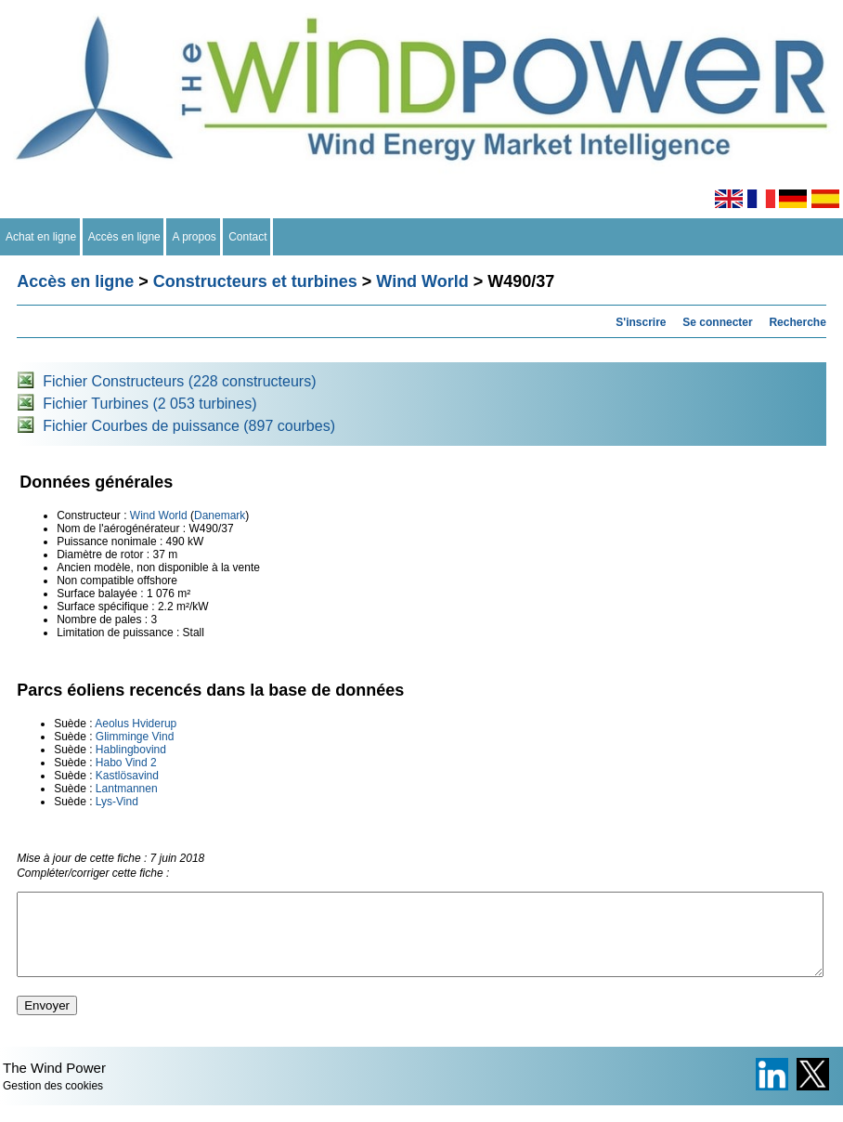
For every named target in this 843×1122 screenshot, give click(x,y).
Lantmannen (127, 788)
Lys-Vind (117, 801)
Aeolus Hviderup (135, 723)
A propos (194, 236)
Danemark (219, 515)
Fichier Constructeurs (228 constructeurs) (179, 381)
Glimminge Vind (135, 736)
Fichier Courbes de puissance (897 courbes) (189, 426)
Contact (248, 236)
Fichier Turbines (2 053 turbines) (149, 403)
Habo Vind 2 (126, 762)
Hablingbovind (131, 749)
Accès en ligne (125, 236)
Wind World (422, 281)
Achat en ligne (41, 236)
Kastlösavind (127, 775)
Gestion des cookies (53, 1102)
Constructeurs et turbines (255, 281)
